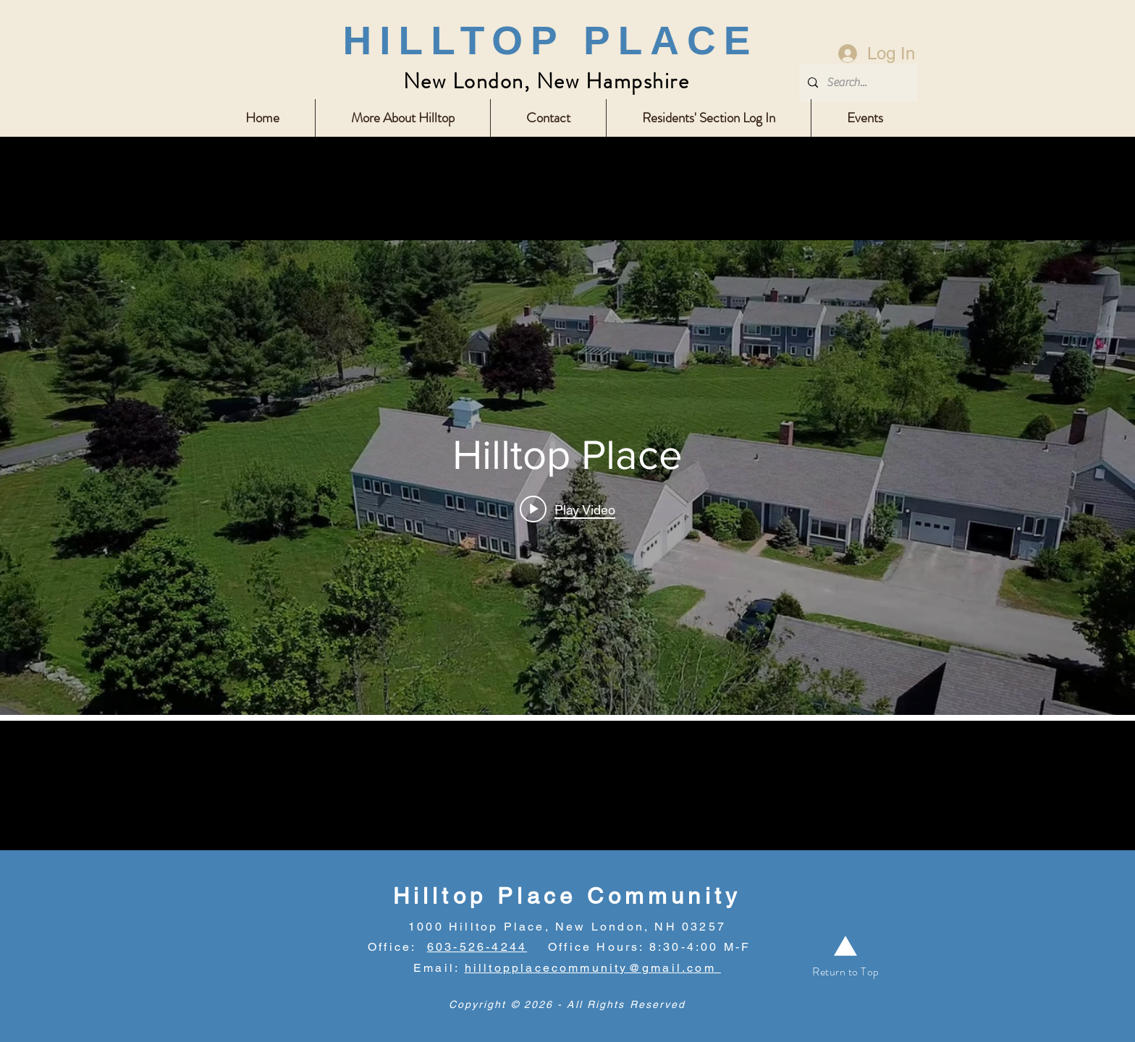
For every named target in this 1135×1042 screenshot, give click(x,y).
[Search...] (857, 83)
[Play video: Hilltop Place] (567, 509)
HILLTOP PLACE (551, 40)
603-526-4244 (477, 947)
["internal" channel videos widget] (567, 477)
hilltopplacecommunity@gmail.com (593, 968)
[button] (403, 118)
